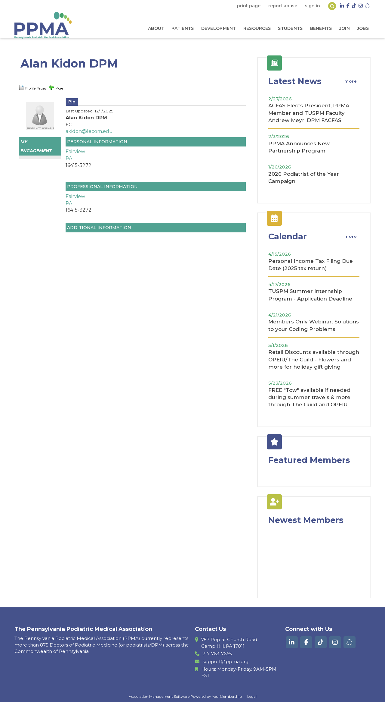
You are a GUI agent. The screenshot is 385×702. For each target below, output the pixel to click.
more (350, 81)
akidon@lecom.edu (89, 131)
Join (344, 28)
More (56, 87)
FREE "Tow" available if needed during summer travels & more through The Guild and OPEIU (309, 397)
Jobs (363, 28)
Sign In (312, 5)
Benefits (321, 28)
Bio (71, 102)
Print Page (248, 5)
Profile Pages (32, 87)
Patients (182, 28)
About (156, 28)
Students (290, 28)
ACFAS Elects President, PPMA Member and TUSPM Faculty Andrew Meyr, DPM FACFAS (308, 112)
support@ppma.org (225, 661)
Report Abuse (282, 5)
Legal (252, 696)
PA (69, 158)
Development (218, 28)
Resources (257, 28)
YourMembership (227, 696)
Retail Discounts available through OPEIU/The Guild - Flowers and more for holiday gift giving (313, 359)
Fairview (75, 151)
